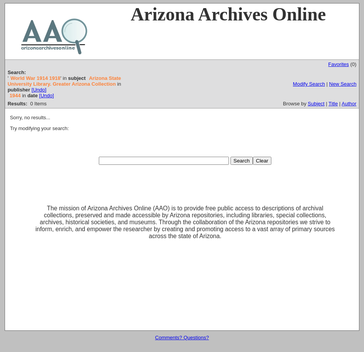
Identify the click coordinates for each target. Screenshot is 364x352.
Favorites (338, 64)
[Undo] (39, 90)
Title (333, 104)
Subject (316, 104)
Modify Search (309, 84)
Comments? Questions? (182, 337)
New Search (343, 84)
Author (349, 104)
